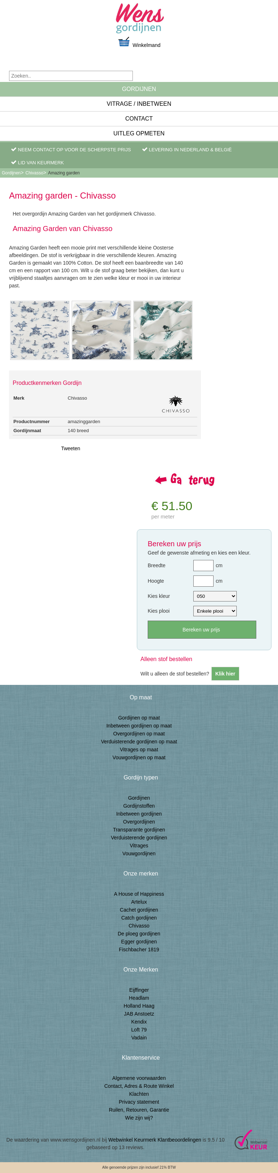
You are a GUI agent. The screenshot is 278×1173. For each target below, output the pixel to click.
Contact (139, 119)
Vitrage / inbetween (139, 104)
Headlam (139, 998)
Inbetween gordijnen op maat (139, 726)
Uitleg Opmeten (138, 133)
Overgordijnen (139, 822)
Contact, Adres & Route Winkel (139, 1086)
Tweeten (70, 448)
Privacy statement (139, 1102)
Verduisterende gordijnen (139, 837)
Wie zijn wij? (139, 1118)
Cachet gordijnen (139, 910)
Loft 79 (139, 1030)
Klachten (139, 1094)
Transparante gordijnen (139, 830)
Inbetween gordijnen (139, 814)
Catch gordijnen (139, 918)
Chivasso (34, 172)
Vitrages (139, 845)
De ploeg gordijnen (139, 934)
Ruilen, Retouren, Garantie (139, 1110)
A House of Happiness (139, 894)
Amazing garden (64, 172)
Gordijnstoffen (139, 806)
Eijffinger (139, 990)
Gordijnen (139, 89)
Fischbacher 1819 (139, 949)
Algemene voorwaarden (139, 1078)
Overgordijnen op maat (139, 734)
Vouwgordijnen (139, 853)
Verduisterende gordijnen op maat (139, 741)
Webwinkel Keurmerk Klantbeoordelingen (154, 1140)
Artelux (139, 902)
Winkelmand (139, 42)
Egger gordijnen (139, 941)
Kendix (139, 1022)
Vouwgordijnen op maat (139, 757)
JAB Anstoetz (139, 1014)
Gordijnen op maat (139, 718)
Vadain (139, 1038)
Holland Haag (139, 1006)
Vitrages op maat (139, 749)
